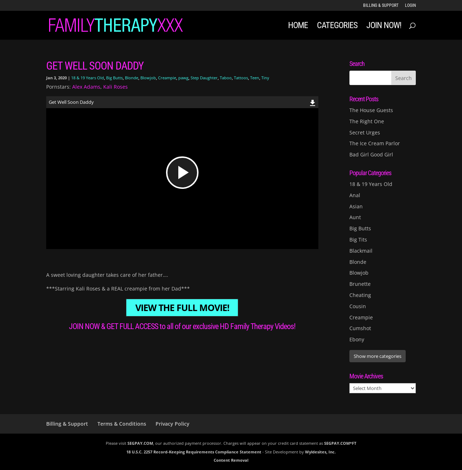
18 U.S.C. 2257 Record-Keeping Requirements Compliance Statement (193, 452)
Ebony (356, 339)
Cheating (360, 295)
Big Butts (114, 77)
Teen (254, 77)
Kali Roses (115, 86)
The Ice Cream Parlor (374, 143)
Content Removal (231, 460)
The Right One (366, 121)
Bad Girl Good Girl (371, 154)
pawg (183, 77)
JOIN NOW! (383, 26)
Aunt (355, 217)
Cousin (357, 306)
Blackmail (360, 250)
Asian (356, 206)
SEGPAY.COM (140, 443)
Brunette (360, 283)
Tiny (265, 77)
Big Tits (358, 239)
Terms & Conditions (121, 423)
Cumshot (360, 328)
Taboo (226, 77)
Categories (337, 26)
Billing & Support (380, 5)
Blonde (131, 77)
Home (298, 26)
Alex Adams (86, 86)
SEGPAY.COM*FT (340, 443)
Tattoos (241, 77)
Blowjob (148, 77)
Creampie (167, 77)
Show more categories (377, 356)
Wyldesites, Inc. (320, 452)
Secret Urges (364, 132)
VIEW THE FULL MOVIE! (182, 308)
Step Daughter (204, 77)
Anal (354, 195)
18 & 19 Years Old (87, 77)
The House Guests (371, 110)
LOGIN (410, 5)
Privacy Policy (172, 423)
